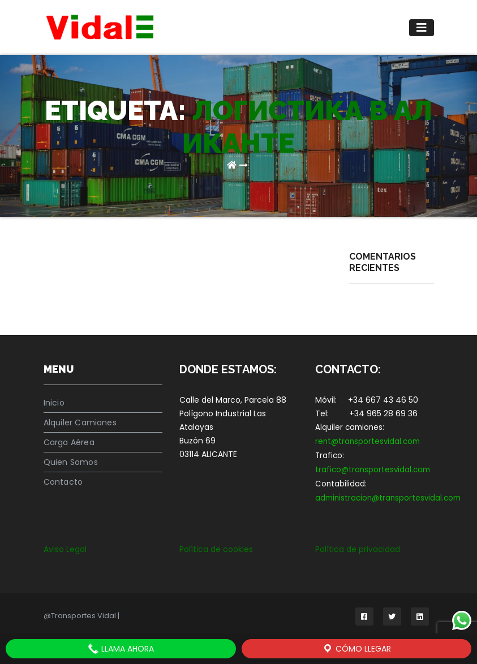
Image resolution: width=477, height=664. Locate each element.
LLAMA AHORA (121, 648)
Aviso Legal (65, 549)
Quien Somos (71, 462)
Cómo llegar (356, 648)
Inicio (54, 402)
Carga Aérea (69, 442)
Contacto (63, 482)
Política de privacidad (357, 549)
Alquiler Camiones (80, 422)
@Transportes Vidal (81, 615)
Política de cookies (216, 549)
